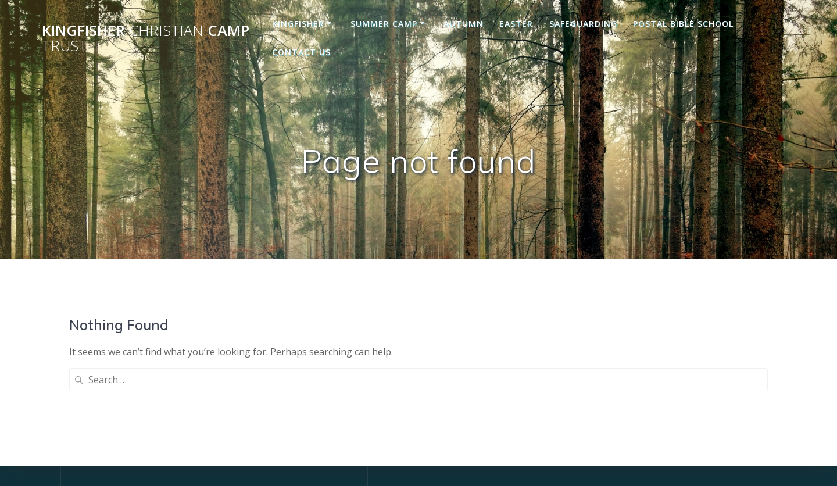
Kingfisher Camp (145, 38)
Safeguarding (583, 23)
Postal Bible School (683, 23)
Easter (516, 23)
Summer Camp (383, 23)
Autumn (463, 23)
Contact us (301, 52)
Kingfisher (298, 23)
